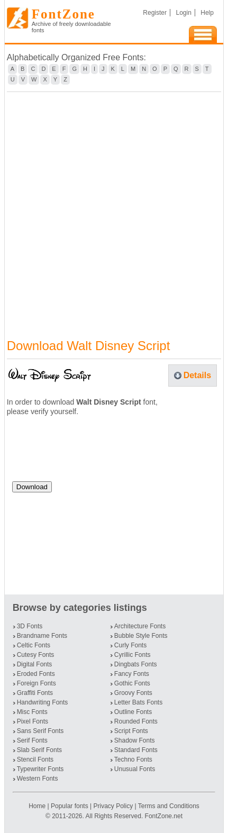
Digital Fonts (34, 664)
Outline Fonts (133, 712)
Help (207, 12)
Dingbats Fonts (135, 664)
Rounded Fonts (136, 721)
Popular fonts (69, 806)
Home (38, 806)
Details (197, 375)
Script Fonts (131, 731)
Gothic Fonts (132, 683)
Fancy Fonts (131, 674)
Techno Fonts (133, 759)
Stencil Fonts (35, 759)
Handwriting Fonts (42, 702)
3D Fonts (30, 626)
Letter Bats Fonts (138, 702)
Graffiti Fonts (35, 693)
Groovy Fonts (133, 693)
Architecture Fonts (140, 626)
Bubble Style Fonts (141, 635)
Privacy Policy (113, 806)
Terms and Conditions (168, 806)
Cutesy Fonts (35, 654)
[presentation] (92, 452)
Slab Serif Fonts (39, 750)
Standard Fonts (136, 750)
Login (183, 12)
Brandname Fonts (42, 635)
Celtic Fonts (33, 645)
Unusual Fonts (134, 769)
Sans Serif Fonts (40, 731)
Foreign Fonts (36, 683)
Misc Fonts (32, 712)
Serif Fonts (32, 740)
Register (155, 12)
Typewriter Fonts (40, 769)
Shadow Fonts (134, 740)
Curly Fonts (130, 645)
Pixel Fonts (32, 721)
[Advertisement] (114, 209)
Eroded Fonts (36, 674)
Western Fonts (37, 778)
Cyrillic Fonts (132, 654)
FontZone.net (164, 816)
